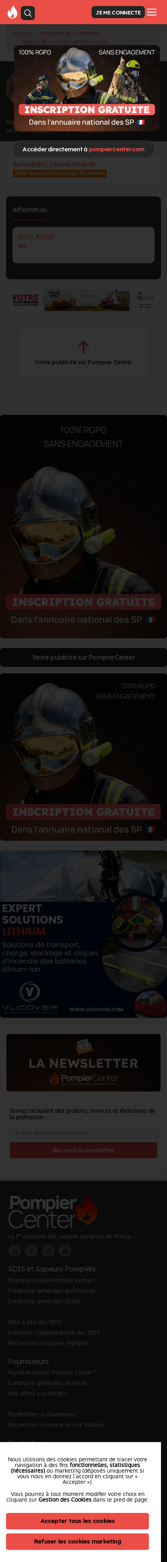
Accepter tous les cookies (78, 1521)
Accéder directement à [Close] (83, 149)
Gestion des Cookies (65, 1499)
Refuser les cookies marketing (77, 1541)
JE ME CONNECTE (118, 12)
